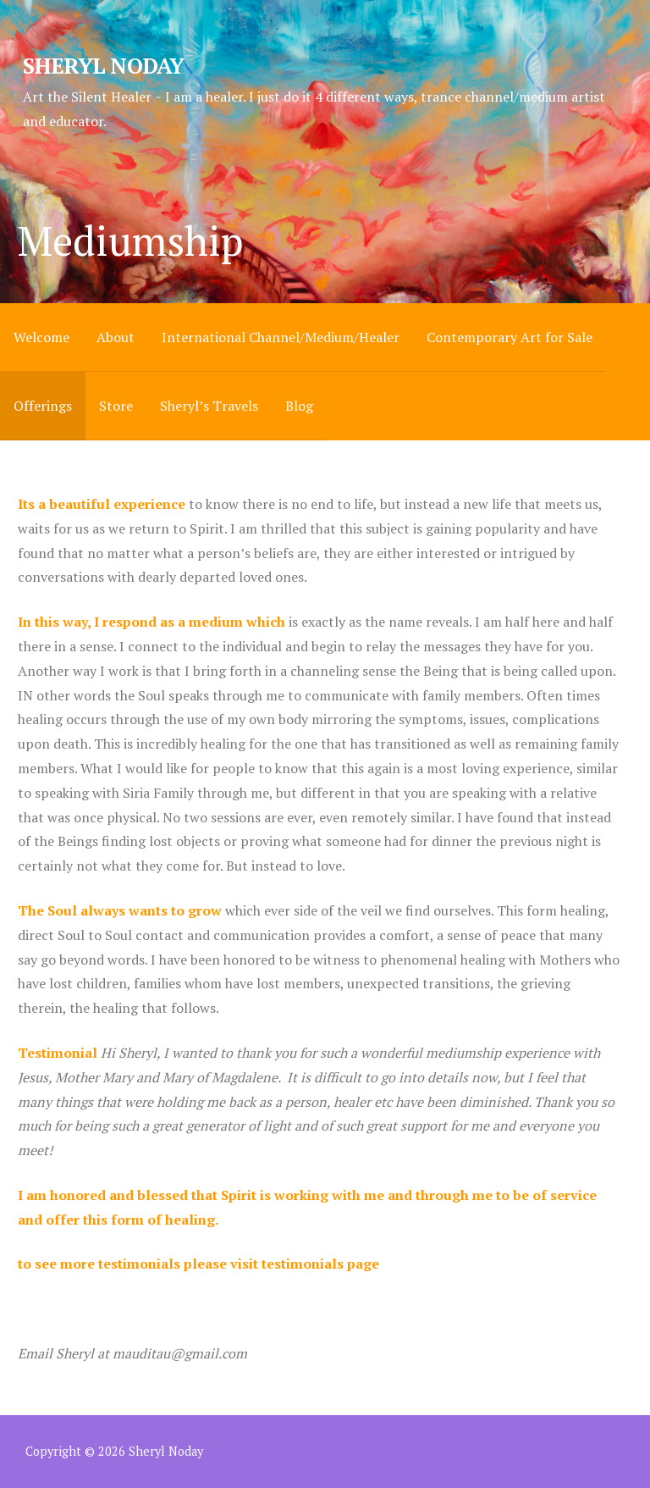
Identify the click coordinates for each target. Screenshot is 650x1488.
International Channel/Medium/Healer (280, 337)
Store (116, 405)
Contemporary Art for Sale (509, 337)
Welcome (41, 337)
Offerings (43, 405)
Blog (299, 405)
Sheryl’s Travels (209, 405)
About (115, 337)
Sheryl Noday (104, 65)
